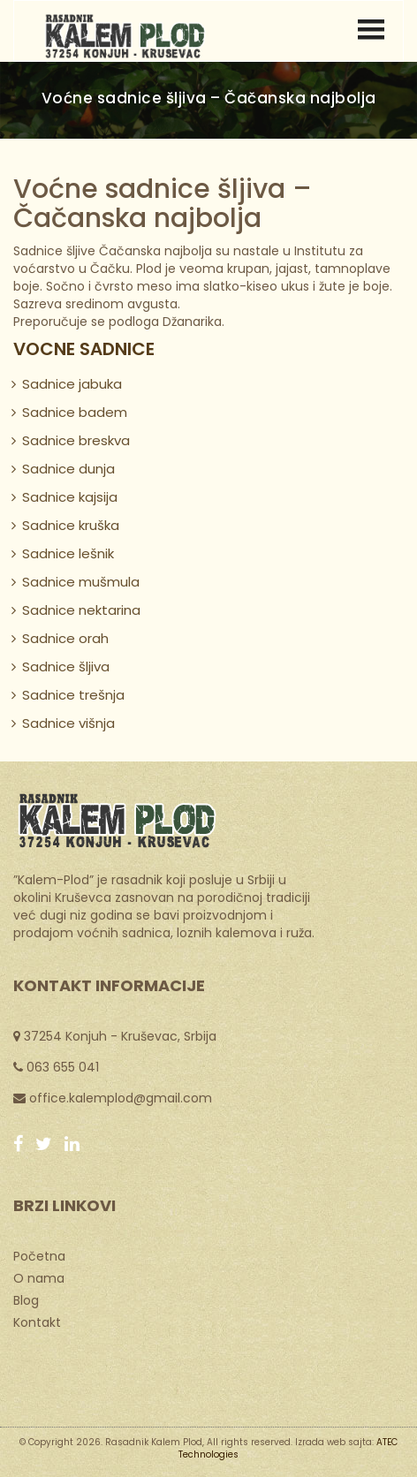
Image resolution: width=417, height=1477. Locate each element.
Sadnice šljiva (66, 666)
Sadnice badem (74, 412)
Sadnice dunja (68, 468)
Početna (39, 1255)
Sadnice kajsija (70, 497)
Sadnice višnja (68, 723)
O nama (38, 1277)
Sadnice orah (65, 638)
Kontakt (37, 1321)
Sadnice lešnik (68, 553)
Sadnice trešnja (73, 694)
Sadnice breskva (76, 440)
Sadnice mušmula (81, 581)
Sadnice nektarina (81, 610)
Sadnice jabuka (72, 384)
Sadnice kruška (70, 525)
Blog (26, 1299)
